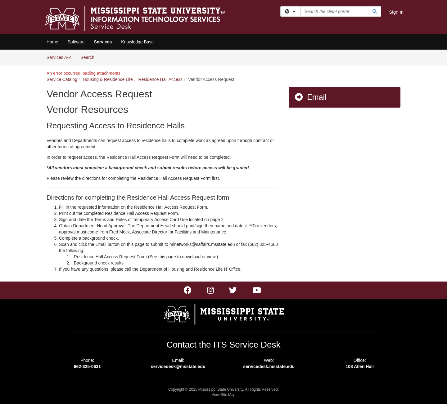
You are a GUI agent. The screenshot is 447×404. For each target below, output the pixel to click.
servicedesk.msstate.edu (269, 366)
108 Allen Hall (359, 366)
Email (310, 97)
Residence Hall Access (160, 79)
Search (89, 57)
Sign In (396, 12)
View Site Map (223, 395)
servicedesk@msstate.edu (178, 366)
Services (103, 41)
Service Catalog (62, 79)
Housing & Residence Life (108, 79)
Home (52, 41)
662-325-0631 (87, 366)
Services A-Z (59, 57)
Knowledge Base (137, 41)
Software (75, 41)
